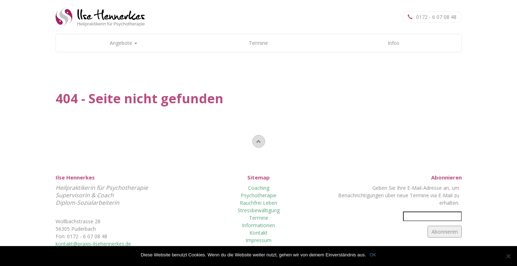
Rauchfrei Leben (258, 202)
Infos (393, 43)
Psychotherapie (258, 195)
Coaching (258, 187)
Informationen (258, 225)
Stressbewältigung (259, 210)
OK (372, 254)
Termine (258, 43)
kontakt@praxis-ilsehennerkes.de (93, 243)
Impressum (258, 240)
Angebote (123, 43)
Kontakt (258, 232)
